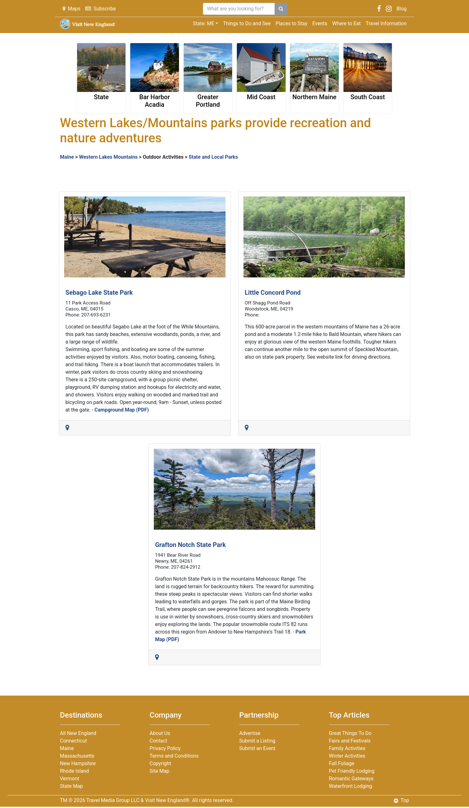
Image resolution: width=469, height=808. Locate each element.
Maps (72, 9)
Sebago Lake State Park (99, 292)
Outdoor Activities (163, 157)
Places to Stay (291, 23)
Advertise (249, 733)
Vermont (69, 779)
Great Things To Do (350, 733)
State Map (71, 786)
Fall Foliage (342, 763)
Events (319, 23)
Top (401, 800)
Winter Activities (347, 756)
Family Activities (347, 748)
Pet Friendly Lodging (352, 771)
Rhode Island (74, 771)
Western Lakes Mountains (108, 157)
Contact (158, 741)
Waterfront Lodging (350, 786)
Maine (67, 157)
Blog (402, 9)
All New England (78, 733)
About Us (160, 733)
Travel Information (386, 23)
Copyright (160, 763)
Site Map (160, 771)
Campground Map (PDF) (121, 410)
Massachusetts (77, 756)
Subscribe (100, 9)
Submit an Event (257, 748)
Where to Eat (346, 23)
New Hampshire (78, 763)
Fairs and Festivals (350, 741)
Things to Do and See (247, 23)
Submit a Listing (257, 741)
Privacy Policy (165, 748)
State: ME (203, 23)
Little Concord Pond (273, 292)
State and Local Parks (213, 157)
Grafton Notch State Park (190, 545)
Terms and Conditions (174, 756)
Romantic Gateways (351, 779)
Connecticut (73, 741)
